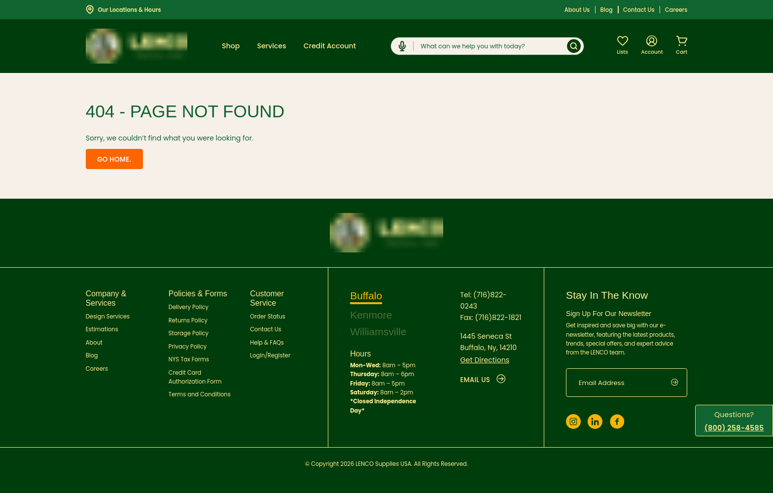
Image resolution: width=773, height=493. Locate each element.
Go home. (113, 159)
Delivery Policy (189, 307)
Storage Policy (189, 333)
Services (271, 46)
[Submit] (574, 46)
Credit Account (330, 46)
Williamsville (378, 331)
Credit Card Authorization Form (195, 376)
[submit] (679, 382)
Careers (676, 10)
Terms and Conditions (200, 394)
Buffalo (366, 295)
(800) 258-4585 (734, 428)
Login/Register (270, 355)
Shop (231, 46)
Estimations (102, 329)
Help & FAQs (267, 342)
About (94, 342)
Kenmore (371, 314)
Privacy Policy (188, 346)
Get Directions (484, 359)
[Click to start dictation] (402, 46)
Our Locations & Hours (123, 9)
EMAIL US (483, 379)
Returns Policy (188, 320)
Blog (606, 10)
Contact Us (639, 10)
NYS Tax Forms (189, 359)
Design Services (108, 316)
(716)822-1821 (498, 316)
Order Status (267, 316)
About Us (577, 10)
